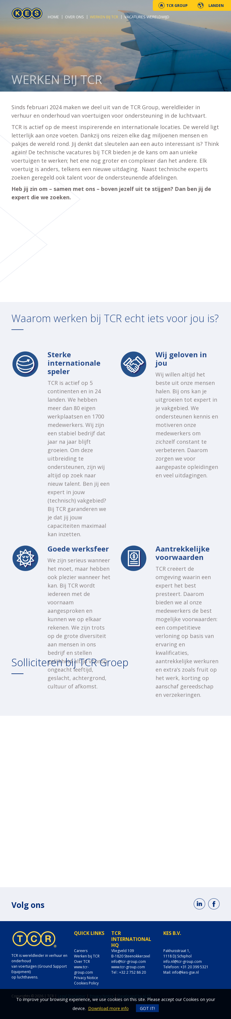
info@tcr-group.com (128, 961)
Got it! (147, 1008)
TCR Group (177, 5)
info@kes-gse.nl (185, 972)
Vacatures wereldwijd (146, 17)
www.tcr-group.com (83, 969)
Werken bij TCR (104, 17)
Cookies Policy (86, 983)
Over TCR (82, 961)
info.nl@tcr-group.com (182, 961)
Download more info (108, 1008)
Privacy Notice (86, 977)
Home (53, 17)
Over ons (74, 17)
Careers (81, 950)
